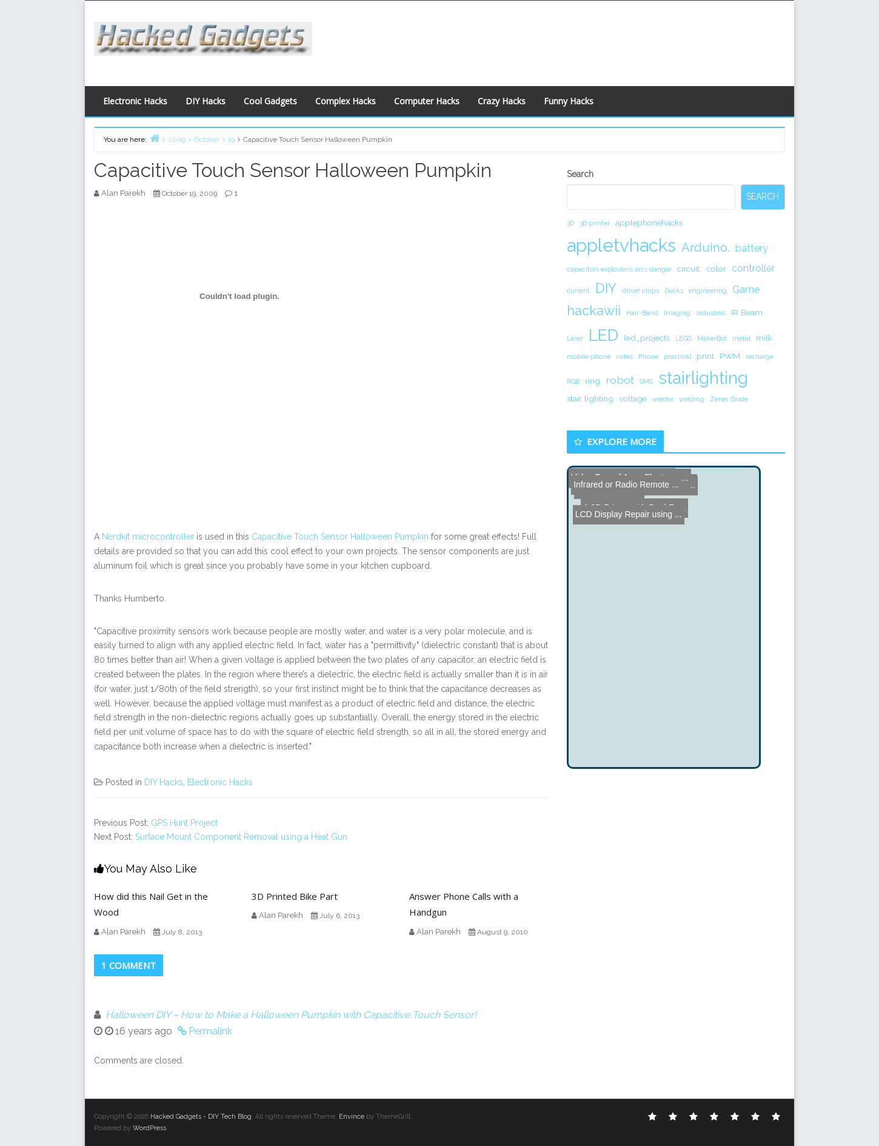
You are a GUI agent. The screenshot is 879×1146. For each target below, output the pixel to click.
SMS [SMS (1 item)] (646, 381)
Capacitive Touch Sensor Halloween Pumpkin (340, 536)
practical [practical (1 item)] (677, 356)
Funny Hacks (568, 101)
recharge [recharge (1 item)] (760, 356)
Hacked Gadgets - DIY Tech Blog (201, 1117)
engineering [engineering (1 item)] (708, 290)
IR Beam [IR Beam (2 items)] (747, 312)
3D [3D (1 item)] (570, 223)
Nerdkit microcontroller (148, 536)
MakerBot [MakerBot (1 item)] (712, 338)
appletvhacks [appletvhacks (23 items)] (621, 245)
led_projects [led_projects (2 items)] (647, 338)
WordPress (149, 1128)
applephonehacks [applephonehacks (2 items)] (649, 222)
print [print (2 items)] (705, 356)
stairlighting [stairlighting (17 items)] (703, 377)
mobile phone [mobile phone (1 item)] (588, 356)
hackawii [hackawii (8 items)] (594, 310)
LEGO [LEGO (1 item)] (683, 338)
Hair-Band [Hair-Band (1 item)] (642, 313)
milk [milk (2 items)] (764, 338)
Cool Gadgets (270, 101)
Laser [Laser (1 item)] (575, 338)
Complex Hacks (345, 101)
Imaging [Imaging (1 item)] (677, 313)
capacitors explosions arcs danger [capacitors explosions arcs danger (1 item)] (619, 269)
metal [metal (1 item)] (741, 338)
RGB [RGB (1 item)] (573, 381)
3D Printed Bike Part (295, 896)
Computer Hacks (427, 101)
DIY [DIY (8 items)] (606, 288)
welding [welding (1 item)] (691, 399)
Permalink (210, 1031)
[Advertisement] (557, 40)
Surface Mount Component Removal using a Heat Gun (241, 837)
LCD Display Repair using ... (625, 490)
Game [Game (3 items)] (746, 289)
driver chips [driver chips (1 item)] (640, 290)
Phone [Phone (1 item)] (648, 356)
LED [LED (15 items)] (603, 335)
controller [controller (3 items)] (753, 268)
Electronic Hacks (135, 101)
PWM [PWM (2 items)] (730, 356)
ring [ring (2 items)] (592, 381)
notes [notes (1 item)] (624, 356)
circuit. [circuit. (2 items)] (689, 268)
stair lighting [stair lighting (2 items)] (590, 398)
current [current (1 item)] (578, 290)
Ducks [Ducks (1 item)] (673, 290)
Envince (351, 1117)
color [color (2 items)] (716, 268)
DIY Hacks (205, 101)
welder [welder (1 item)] (662, 399)
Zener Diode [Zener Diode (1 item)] (729, 399)
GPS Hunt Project (184, 823)
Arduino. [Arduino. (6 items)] (705, 247)
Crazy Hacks (502, 101)
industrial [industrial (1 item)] (711, 313)
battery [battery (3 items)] (751, 248)
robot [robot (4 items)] (620, 380)
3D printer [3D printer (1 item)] (595, 223)
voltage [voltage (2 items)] (633, 398)
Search (580, 174)
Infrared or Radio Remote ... (624, 476)
